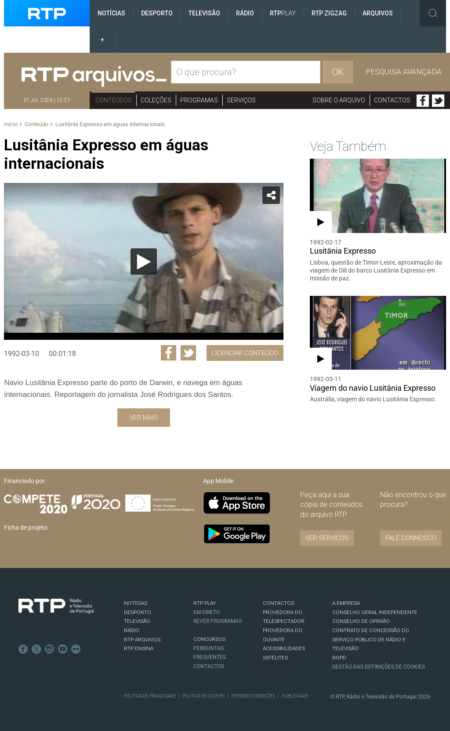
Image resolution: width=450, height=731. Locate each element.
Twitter (438, 101)
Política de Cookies (203, 696)
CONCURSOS (209, 639)
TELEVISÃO (137, 621)
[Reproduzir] (144, 261)
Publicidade (295, 696)
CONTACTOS (278, 603)
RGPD (339, 658)
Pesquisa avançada (404, 71)
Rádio (245, 13)
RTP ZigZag (329, 13)
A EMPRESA (346, 603)
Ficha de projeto (25, 527)
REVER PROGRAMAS (217, 621)
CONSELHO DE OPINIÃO (361, 621)
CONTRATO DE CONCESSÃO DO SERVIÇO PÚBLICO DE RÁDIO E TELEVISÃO (370, 639)
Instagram (49, 649)
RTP (283, 13)
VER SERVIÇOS (327, 538)
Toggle (433, 13)
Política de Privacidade (150, 696)
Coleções (156, 100)
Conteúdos (113, 100)
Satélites (275, 658)
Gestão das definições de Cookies (378, 667)
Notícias (111, 13)
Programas (199, 100)
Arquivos (378, 13)
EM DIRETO (206, 612)
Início (11, 124)
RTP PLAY (204, 603)
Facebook (423, 101)
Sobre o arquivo (338, 100)
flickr (76, 649)
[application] (143, 261)
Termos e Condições (253, 696)
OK (338, 72)
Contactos (392, 100)
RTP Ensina (138, 648)
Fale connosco (410, 538)
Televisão (204, 13)
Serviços (241, 100)
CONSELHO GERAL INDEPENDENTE (374, 612)
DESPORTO (137, 612)
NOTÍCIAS (135, 603)
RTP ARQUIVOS (142, 639)
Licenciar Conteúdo (245, 353)
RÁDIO (131, 630)
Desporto (157, 13)
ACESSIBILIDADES (284, 648)
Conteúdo (36, 124)
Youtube (63, 649)
